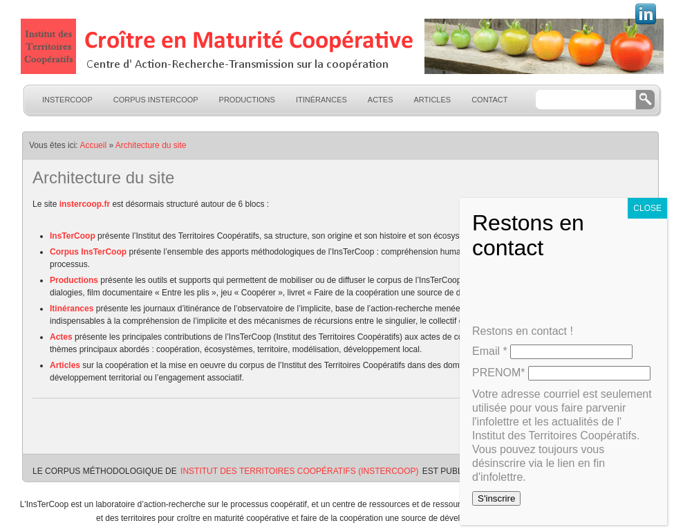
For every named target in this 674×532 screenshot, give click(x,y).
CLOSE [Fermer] (647, 208)
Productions (247, 99)
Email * (489, 351)
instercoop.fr (84, 204)
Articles (432, 99)
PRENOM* (498, 372)
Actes (380, 99)
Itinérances (321, 99)
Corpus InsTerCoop (155, 99)
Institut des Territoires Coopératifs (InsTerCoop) (299, 471)
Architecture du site (151, 145)
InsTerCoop (67, 99)
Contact (489, 99)
